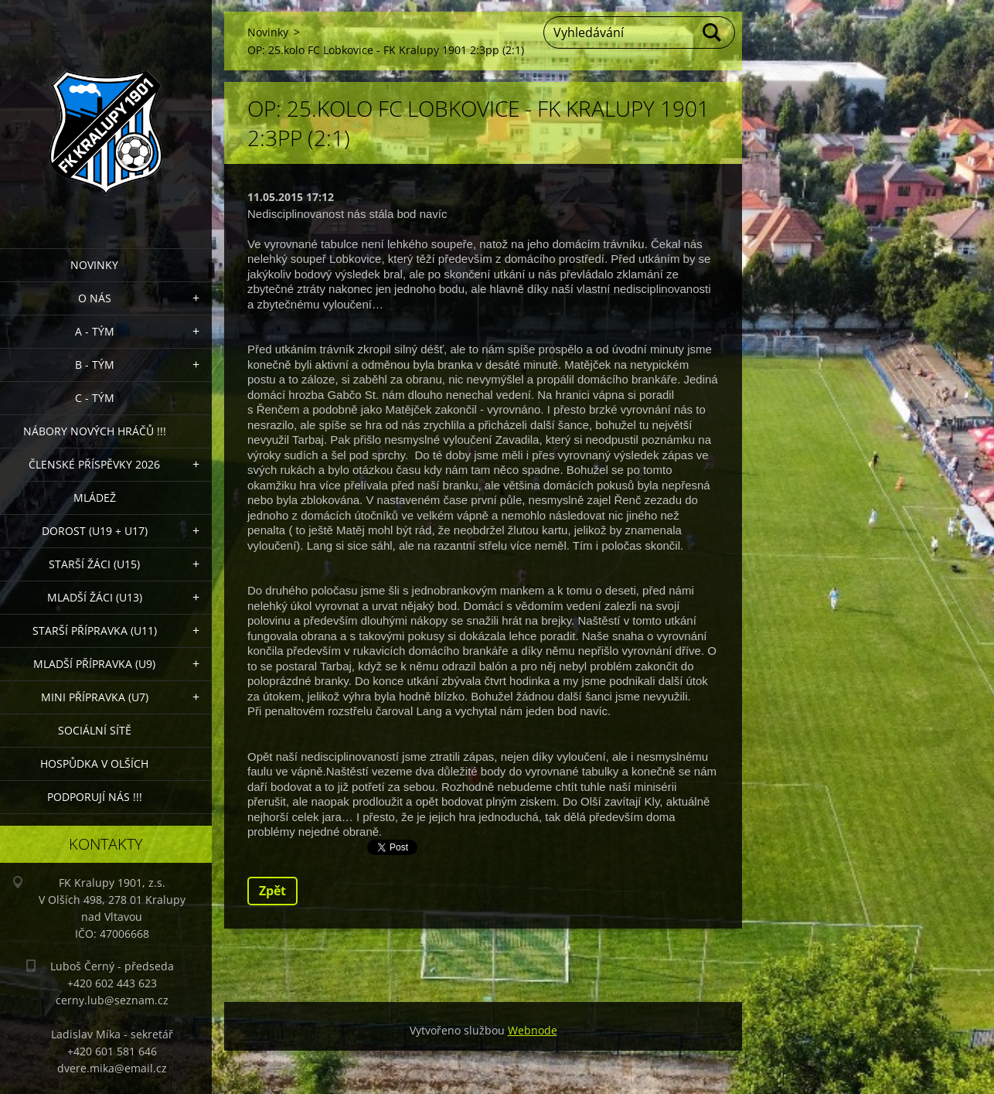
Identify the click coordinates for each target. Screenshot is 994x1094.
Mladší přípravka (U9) (94, 663)
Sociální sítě (94, 730)
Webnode (532, 1030)
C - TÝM (94, 397)
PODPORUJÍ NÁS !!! (94, 796)
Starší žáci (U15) (94, 564)
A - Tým (94, 331)
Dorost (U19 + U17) (95, 530)
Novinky (94, 264)
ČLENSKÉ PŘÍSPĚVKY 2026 (94, 464)
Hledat (713, 32)
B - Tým (94, 364)
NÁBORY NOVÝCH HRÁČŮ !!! (94, 431)
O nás (94, 298)
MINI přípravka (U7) (94, 697)
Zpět (272, 890)
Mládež (94, 497)
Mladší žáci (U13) (94, 597)
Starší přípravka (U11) (94, 630)
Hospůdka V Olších (94, 763)
